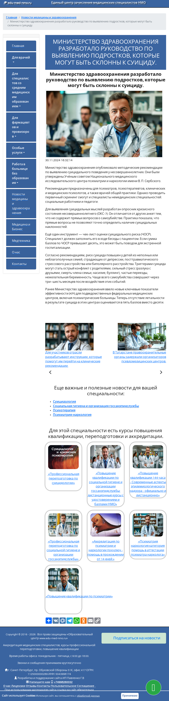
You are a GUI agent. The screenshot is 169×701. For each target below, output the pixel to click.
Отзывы (31, 686)
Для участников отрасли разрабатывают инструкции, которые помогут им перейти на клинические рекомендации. (73, 351)
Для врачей (21, 57)
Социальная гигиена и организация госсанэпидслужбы (96, 406)
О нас (16, 252)
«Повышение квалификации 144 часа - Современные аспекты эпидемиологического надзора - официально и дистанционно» (148, 469)
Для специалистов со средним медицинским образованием (21, 90)
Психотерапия (64, 410)
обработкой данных (88, 696)
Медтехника (21, 240)
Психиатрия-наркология (72, 414)
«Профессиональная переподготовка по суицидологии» (63, 463)
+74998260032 (63, 682)
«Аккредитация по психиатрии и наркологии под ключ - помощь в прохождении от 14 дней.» (105, 535)
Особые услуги (18, 150)
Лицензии (18, 686)
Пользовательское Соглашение (72, 686)
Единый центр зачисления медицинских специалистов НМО (98, 2)
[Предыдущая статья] (50, 372)
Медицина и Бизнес (21, 227)
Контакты (19, 264)
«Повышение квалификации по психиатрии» (63, 581)
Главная (18, 46)
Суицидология (64, 401)
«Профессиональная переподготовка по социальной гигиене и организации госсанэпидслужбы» (63, 535)
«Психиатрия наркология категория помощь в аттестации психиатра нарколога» (148, 533)
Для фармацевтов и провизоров (21, 127)
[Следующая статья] (161, 372)
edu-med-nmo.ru (17, 2)
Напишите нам (39, 682)
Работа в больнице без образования (20, 173)
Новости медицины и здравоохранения (21, 204)
